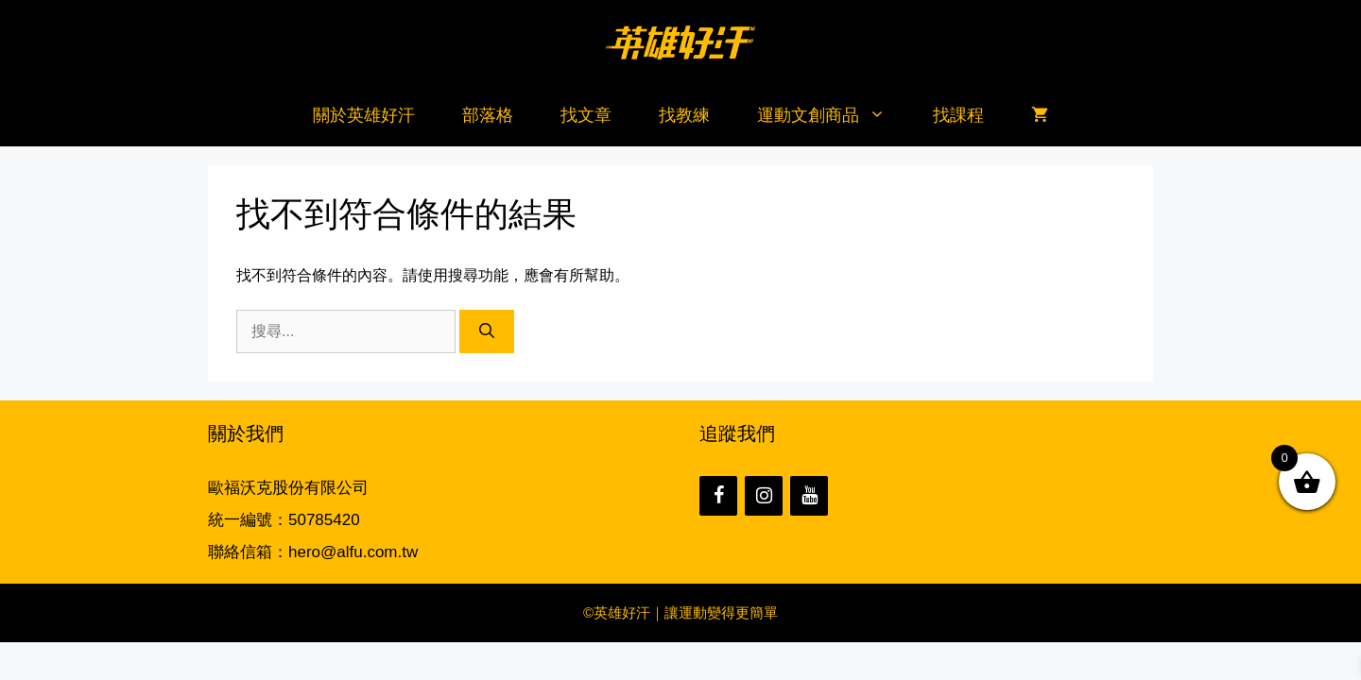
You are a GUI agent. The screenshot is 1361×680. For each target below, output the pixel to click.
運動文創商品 (833, 115)
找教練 (684, 115)
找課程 (958, 115)
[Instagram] (764, 496)
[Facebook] (718, 496)
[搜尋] (486, 331)
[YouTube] (809, 496)
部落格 (487, 115)
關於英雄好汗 (364, 115)
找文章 (586, 115)
